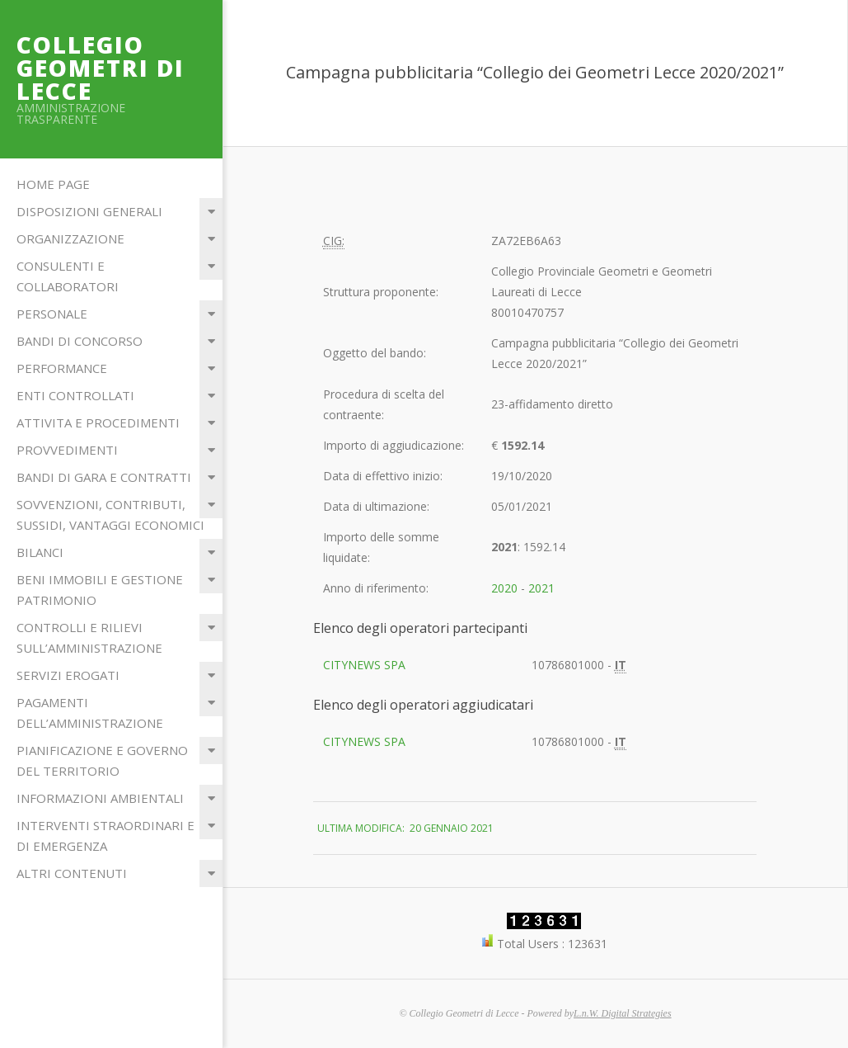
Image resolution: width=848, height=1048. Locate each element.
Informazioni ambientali (100, 798)
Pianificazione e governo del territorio (102, 760)
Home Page (53, 184)
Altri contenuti (71, 873)
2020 (504, 588)
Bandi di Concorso (79, 341)
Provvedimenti (67, 449)
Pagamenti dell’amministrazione (89, 712)
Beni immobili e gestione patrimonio (99, 589)
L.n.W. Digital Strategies (623, 1013)
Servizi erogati (67, 675)
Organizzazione (70, 238)
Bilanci (39, 552)
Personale (51, 313)
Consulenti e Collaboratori (67, 276)
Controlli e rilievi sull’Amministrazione (89, 637)
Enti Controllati (75, 395)
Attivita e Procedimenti (98, 422)
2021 (541, 588)
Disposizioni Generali (89, 211)
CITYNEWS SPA (364, 665)
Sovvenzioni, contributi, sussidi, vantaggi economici (110, 514)
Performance (61, 368)
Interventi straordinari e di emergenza (105, 835)
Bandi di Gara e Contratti (103, 477)
